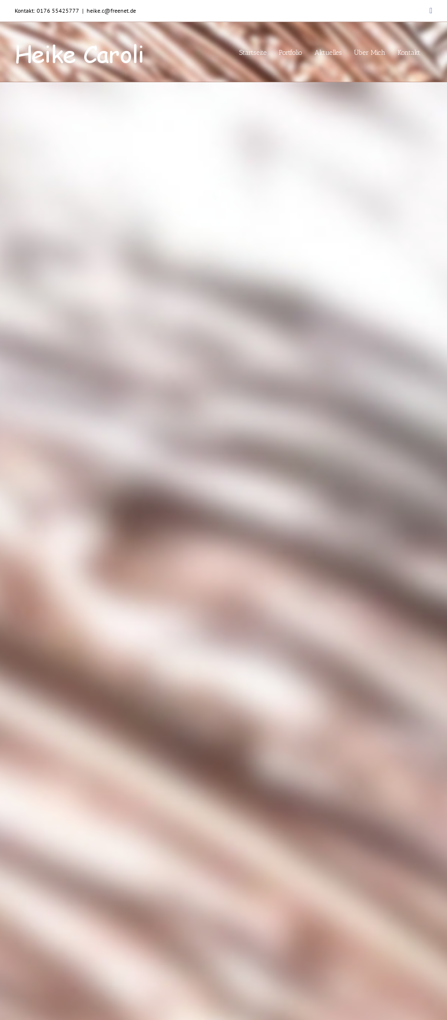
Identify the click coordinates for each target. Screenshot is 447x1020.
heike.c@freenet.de (111, 10)
